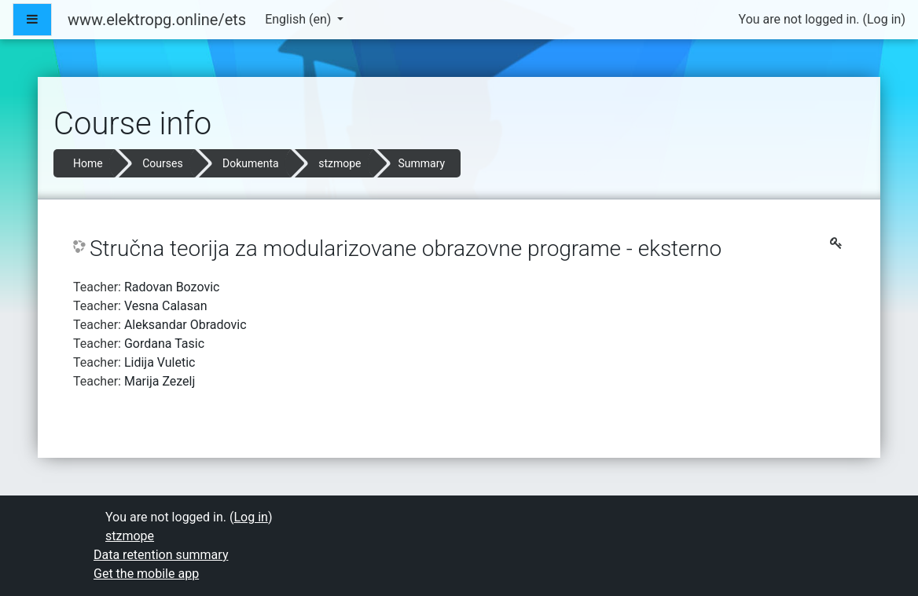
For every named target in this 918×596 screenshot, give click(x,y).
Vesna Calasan (165, 305)
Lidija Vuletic (160, 362)
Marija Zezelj (159, 381)
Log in (884, 19)
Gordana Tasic (164, 343)
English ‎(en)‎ (299, 19)
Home (88, 163)
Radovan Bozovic (172, 287)
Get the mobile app (146, 573)
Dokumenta (250, 163)
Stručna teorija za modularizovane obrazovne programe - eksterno (406, 248)
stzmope (339, 163)
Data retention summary (161, 554)
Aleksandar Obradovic (185, 324)
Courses (162, 163)
